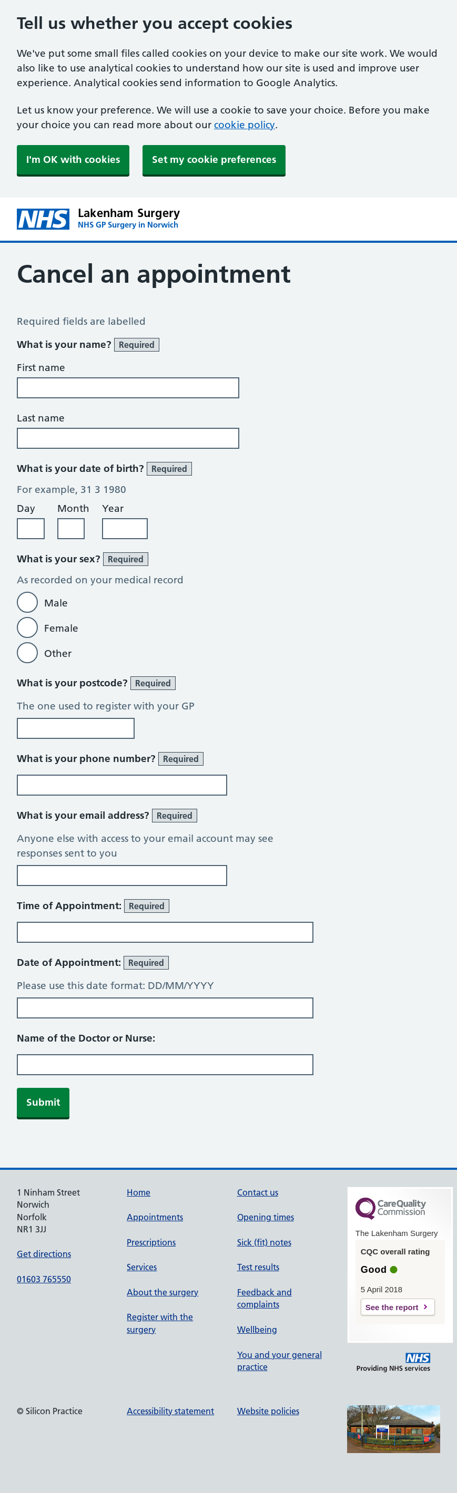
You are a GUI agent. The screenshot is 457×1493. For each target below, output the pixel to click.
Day (26, 508)
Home (138, 1192)
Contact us (257, 1192)
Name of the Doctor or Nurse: (86, 1038)
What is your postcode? (96, 683)
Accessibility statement (170, 1411)
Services (142, 1267)
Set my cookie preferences (214, 159)
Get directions (44, 1254)
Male (56, 603)
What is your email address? (107, 815)
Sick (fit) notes (264, 1242)
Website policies (268, 1411)
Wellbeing (257, 1329)
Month (73, 508)
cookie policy (244, 125)
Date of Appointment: (93, 963)
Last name (41, 418)
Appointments (155, 1217)
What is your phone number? (110, 759)
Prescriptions (151, 1242)
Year (113, 508)
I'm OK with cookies (73, 159)
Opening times (265, 1217)
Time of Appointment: (93, 906)
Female (61, 628)
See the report (392, 1307)
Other (58, 653)
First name (41, 368)
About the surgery (162, 1292)
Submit (43, 1102)
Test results (258, 1267)
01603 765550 (44, 1279)
